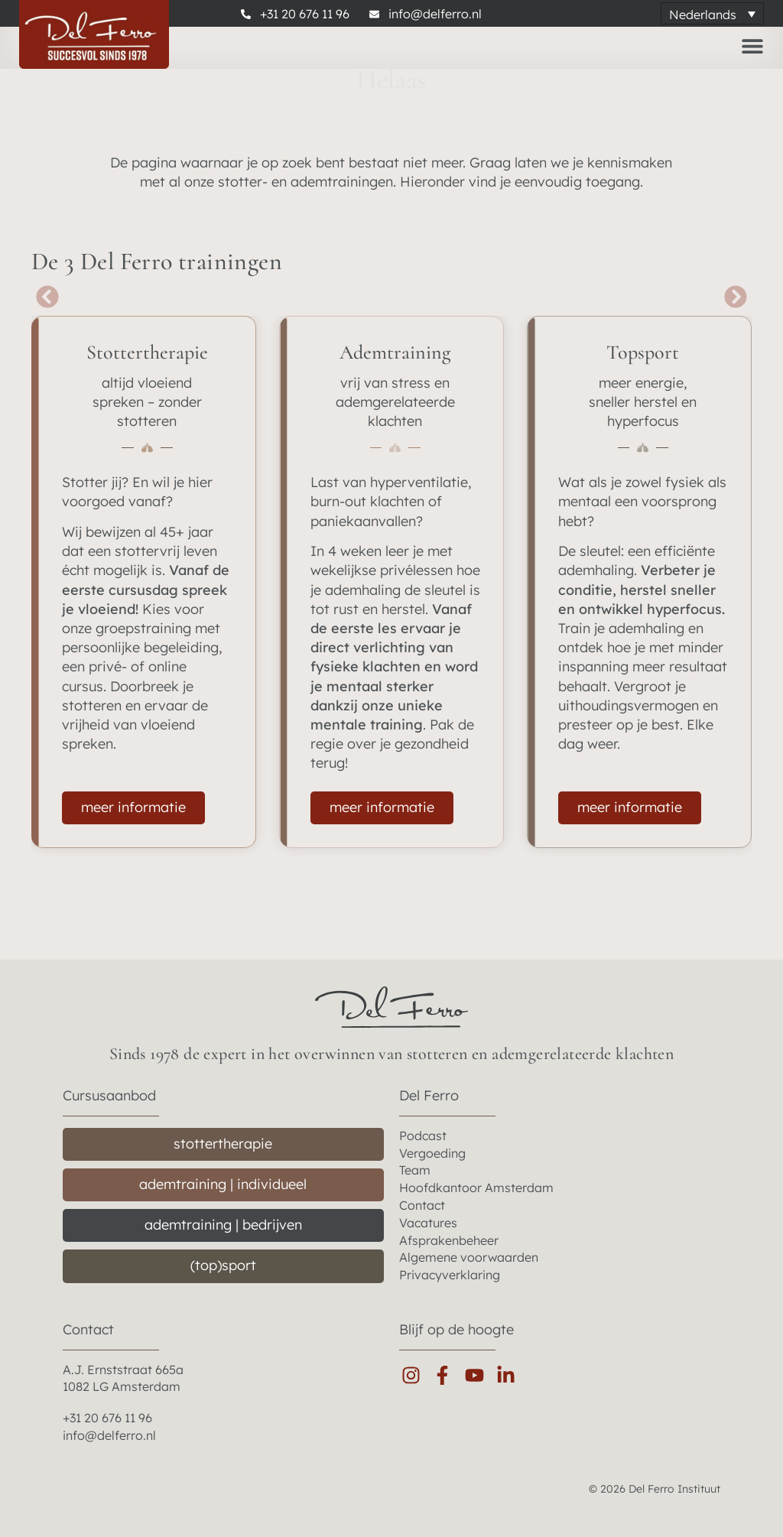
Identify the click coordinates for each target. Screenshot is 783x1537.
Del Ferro (429, 1095)
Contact (88, 1329)
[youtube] (478, 1375)
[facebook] (446, 1375)
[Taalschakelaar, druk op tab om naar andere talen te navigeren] (712, 13)
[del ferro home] (391, 1007)
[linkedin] (509, 1375)
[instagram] (414, 1375)
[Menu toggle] (752, 45)
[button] (50, 296)
